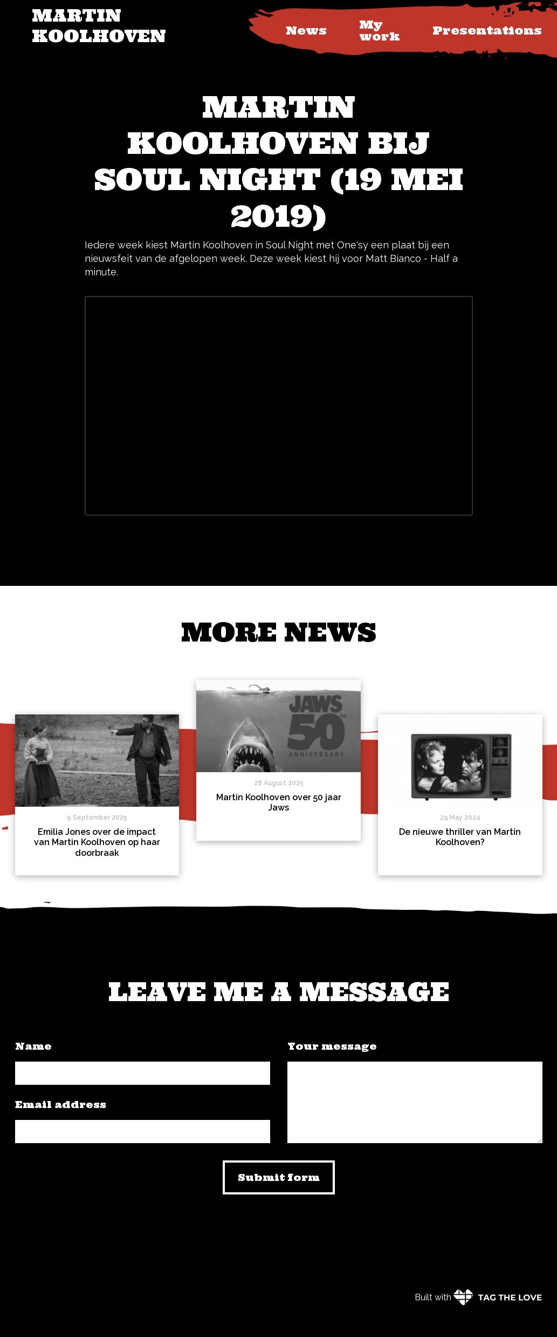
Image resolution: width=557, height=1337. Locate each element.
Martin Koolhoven (99, 25)
